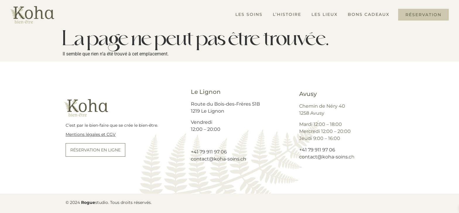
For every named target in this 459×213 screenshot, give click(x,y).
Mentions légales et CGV (91, 134)
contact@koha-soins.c (325, 157)
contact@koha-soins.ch (218, 159)
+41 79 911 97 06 (209, 152)
